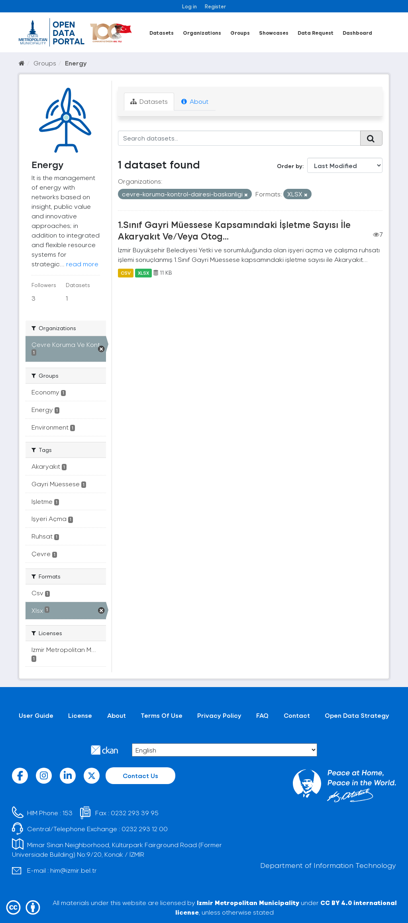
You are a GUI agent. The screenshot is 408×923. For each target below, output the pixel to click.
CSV (126, 272)
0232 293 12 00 (145, 828)
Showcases (273, 32)
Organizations (202, 32)
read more (82, 263)
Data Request (315, 32)
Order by (289, 166)
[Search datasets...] (239, 138)
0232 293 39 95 (135, 812)
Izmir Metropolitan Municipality (248, 902)
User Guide (36, 715)
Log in (189, 6)
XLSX (143, 272)
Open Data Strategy (357, 715)
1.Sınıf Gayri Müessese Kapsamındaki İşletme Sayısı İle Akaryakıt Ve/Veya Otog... (234, 230)
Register (215, 6)
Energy (76, 63)
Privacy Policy (219, 715)
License (80, 715)
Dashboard (357, 32)
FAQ (262, 715)
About (194, 101)
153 (68, 812)
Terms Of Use (161, 715)
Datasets (161, 32)
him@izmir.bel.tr (73, 870)
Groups (240, 32)
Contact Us (140, 775)
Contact (297, 715)
